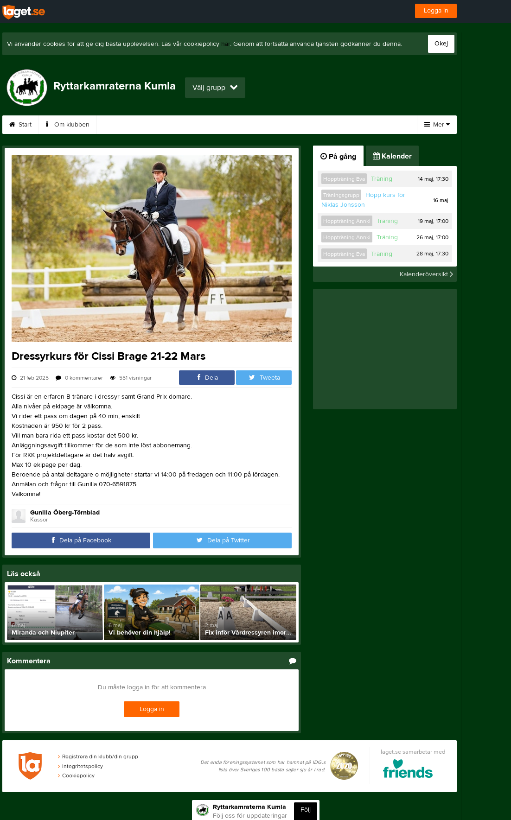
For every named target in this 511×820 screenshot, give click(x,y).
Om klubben (67, 125)
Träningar (225, 125)
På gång (338, 156)
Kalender (368, 125)
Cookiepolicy (76, 775)
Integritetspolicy (80, 766)
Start (20, 125)
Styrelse (321, 125)
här (225, 44)
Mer (437, 125)
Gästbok (120, 125)
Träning (381, 179)
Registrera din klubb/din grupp (98, 756)
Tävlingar (274, 125)
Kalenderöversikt (426, 274)
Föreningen (172, 125)
